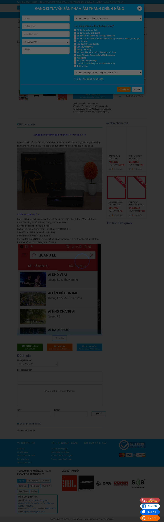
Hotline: (41, 509)
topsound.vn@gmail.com (34, 511)
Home (140, 23)
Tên (19, 410)
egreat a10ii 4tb (84, 112)
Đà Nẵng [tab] (45, 481)
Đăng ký (124, 89)
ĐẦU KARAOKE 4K (142, 34)
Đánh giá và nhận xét (28, 423)
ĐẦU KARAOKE (142, 26)
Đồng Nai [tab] (23, 486)
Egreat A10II (91, 109)
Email (57, 410)
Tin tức (121, 8)
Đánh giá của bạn (24, 360)
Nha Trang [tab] (34, 486)
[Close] (139, 8)
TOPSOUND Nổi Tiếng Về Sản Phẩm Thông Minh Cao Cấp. (135, 63)
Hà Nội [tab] (21, 481)
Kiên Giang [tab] (23, 491)
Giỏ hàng (111, 14)
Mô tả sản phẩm (26, 124)
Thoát (136, 89)
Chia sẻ (100, 14)
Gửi (98, 414)
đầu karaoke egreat (100, 112)
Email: (20, 511)
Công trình (131, 8)
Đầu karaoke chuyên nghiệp (92, 106)
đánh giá (128, 41)
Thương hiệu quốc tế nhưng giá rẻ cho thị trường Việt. (134, 72)
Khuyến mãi (100, 8)
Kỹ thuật (111, 8)
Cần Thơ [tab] (46, 486)
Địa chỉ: (21, 500)
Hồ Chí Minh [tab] (33, 481)
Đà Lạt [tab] (34, 491)
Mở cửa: (21, 509)
